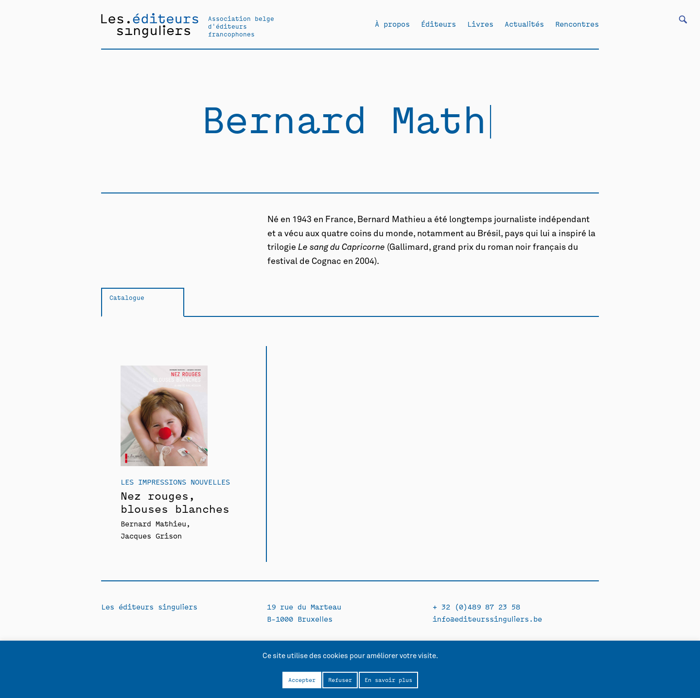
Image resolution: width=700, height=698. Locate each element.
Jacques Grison (151, 535)
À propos (392, 23)
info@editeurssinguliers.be (487, 618)
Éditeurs (438, 23)
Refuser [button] (340, 679)
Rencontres (577, 23)
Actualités (524, 23)
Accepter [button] (301, 679)
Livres (480, 23)
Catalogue (126, 297)
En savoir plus (388, 679)
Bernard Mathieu (153, 523)
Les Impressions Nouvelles (175, 481)
